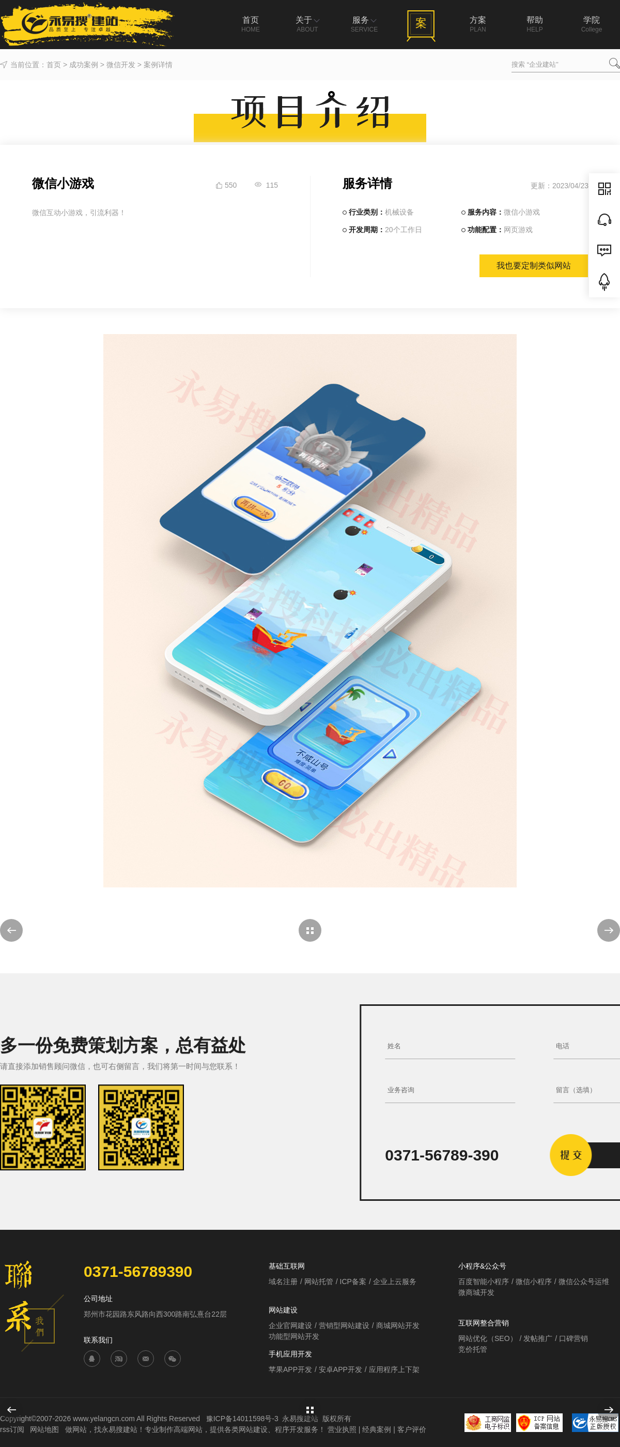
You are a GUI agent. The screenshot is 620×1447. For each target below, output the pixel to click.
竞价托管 (472, 1349)
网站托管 (318, 1281)
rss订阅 (12, 1429)
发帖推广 (537, 1338)
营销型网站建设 (344, 1325)
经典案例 (376, 1429)
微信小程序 (534, 1281)
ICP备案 (353, 1281)
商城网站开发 (398, 1325)
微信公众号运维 (584, 1281)
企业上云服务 (394, 1281)
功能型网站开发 (294, 1336)
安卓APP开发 (340, 1369)
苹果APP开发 (290, 1369)
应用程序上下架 (394, 1369)
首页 (54, 65)
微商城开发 (476, 1292)
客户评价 (411, 1429)
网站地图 (45, 1429)
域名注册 (283, 1281)
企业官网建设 (290, 1325)
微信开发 (120, 65)
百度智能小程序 (483, 1281)
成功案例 (83, 65)
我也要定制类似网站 (534, 265)
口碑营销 (573, 1338)
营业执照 (342, 1429)
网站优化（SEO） (487, 1338)
